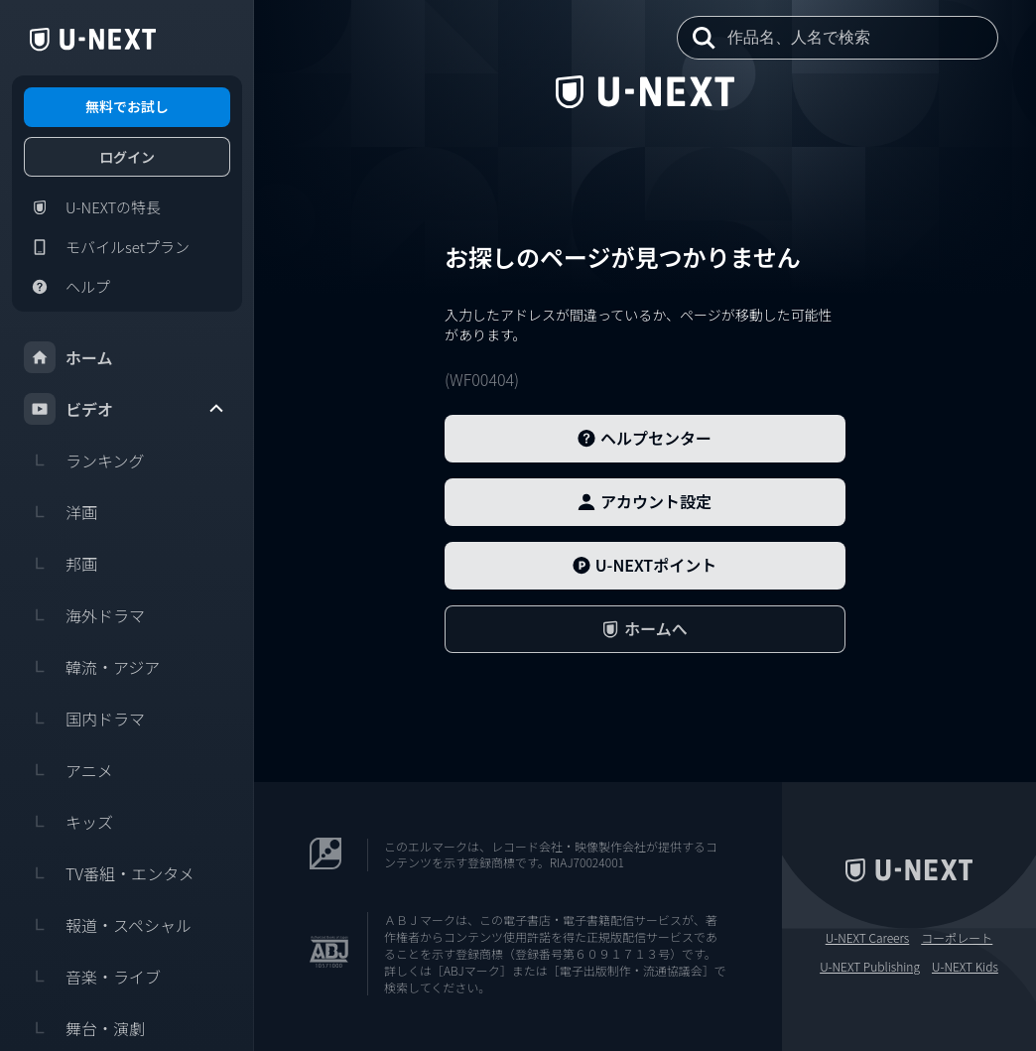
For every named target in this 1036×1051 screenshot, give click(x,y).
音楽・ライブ (92, 976)
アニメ (68, 770)
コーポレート (956, 938)
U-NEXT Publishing (870, 967)
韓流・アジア (92, 667)
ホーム (68, 357)
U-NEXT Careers (868, 938)
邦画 (60, 564)
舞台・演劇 (84, 1028)
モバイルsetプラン (107, 247)
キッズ (68, 822)
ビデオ (125, 409)
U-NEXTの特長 (92, 207)
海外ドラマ (84, 615)
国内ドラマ (84, 718)
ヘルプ (67, 287)
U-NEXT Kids (965, 967)
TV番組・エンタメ (109, 873)
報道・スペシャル (108, 925)
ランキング (84, 460)
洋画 (60, 512)
